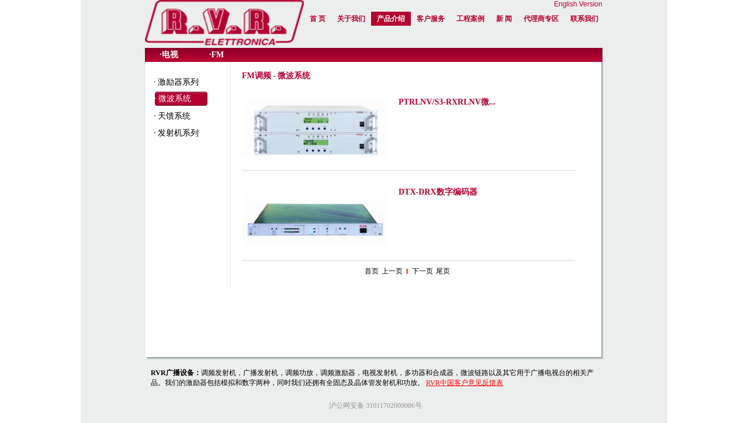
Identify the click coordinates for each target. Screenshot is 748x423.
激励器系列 (178, 82)
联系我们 (584, 19)
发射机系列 (178, 133)
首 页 (317, 19)
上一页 (392, 271)
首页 (372, 271)
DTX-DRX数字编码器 (438, 192)
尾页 (443, 271)
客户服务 (431, 19)
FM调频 (256, 75)
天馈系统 (174, 116)
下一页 (422, 271)
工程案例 (470, 19)
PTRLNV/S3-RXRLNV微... (447, 102)
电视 (170, 54)
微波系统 (174, 98)
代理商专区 (541, 19)
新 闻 (504, 19)
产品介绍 (391, 19)
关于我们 (351, 19)
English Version (578, 4)
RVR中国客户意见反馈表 (464, 383)
